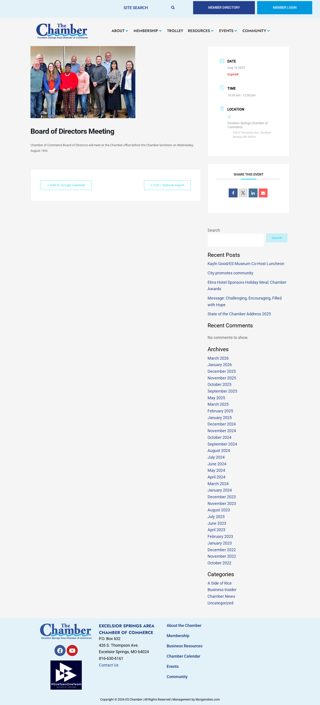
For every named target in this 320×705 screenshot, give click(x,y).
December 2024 (222, 424)
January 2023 (220, 543)
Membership (178, 635)
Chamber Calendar (183, 656)
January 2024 (220, 490)
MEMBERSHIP (148, 30)
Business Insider (222, 589)
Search (214, 230)
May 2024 (216, 470)
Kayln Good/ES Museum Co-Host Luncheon (246, 263)
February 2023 (220, 536)
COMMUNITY (256, 30)
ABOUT (120, 30)
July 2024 (216, 457)
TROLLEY (175, 30)
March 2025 (218, 404)
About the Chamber (184, 625)
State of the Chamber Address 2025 (239, 314)
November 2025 (222, 378)
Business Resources (184, 646)
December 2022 (222, 549)
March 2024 (218, 483)
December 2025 (222, 371)
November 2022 (222, 556)
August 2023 (219, 510)
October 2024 (219, 437)
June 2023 (217, 523)
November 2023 (222, 503)
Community (177, 676)
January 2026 (220, 364)
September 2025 (222, 391)
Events (173, 666)
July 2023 (216, 516)
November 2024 (222, 430)
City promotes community (230, 273)
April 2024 (216, 477)
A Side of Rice (220, 583)
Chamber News (221, 596)
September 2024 (222, 444)
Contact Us (108, 665)
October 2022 (219, 563)
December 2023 (222, 496)
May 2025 (216, 397)
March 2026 (218, 358)
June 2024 (217, 464)
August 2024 (219, 450)
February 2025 (220, 411)
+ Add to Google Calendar (66, 185)
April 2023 (216, 529)
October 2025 (219, 384)
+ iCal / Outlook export (167, 185)
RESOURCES (201, 30)
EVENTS (228, 30)
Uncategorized (220, 603)
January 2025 (220, 417)
